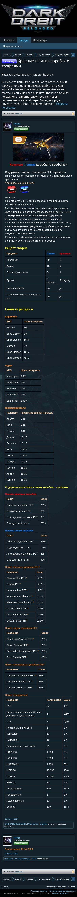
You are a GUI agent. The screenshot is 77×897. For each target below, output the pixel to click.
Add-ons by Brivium (60, 893)
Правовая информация (56, 887)
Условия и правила (38, 891)
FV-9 (29, 824)
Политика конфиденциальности (62, 891)
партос (35, 824)
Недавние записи (12, 46)
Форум (24, 40)
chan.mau (8, 859)
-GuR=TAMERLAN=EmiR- (15, 824)
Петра (17, 123)
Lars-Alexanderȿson (22, 859)
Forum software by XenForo (13, 893)
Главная (9, 40)
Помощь (71, 887)
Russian (5, 887)
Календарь (40, 40)
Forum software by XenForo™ (38, 893)
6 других (43, 824)
